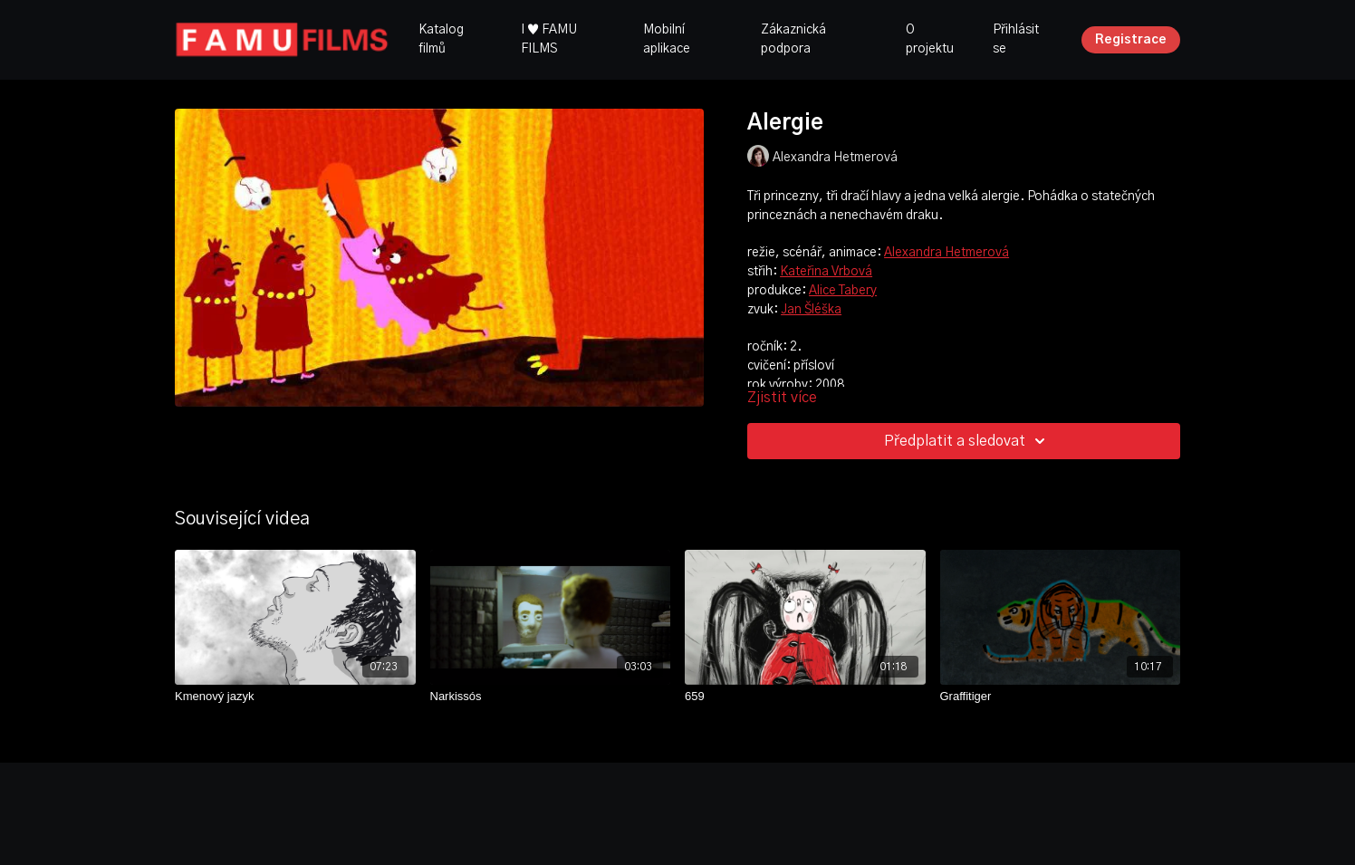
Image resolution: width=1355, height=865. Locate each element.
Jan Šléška (811, 309)
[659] (805, 696)
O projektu (930, 39)
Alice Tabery (843, 290)
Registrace (1131, 40)
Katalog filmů (441, 39)
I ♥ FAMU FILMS (549, 39)
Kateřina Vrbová (826, 271)
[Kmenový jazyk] (295, 696)
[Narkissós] (550, 696)
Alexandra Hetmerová (946, 252)
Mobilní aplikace (666, 39)
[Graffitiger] (1060, 696)
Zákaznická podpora (793, 39)
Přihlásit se (1016, 39)
